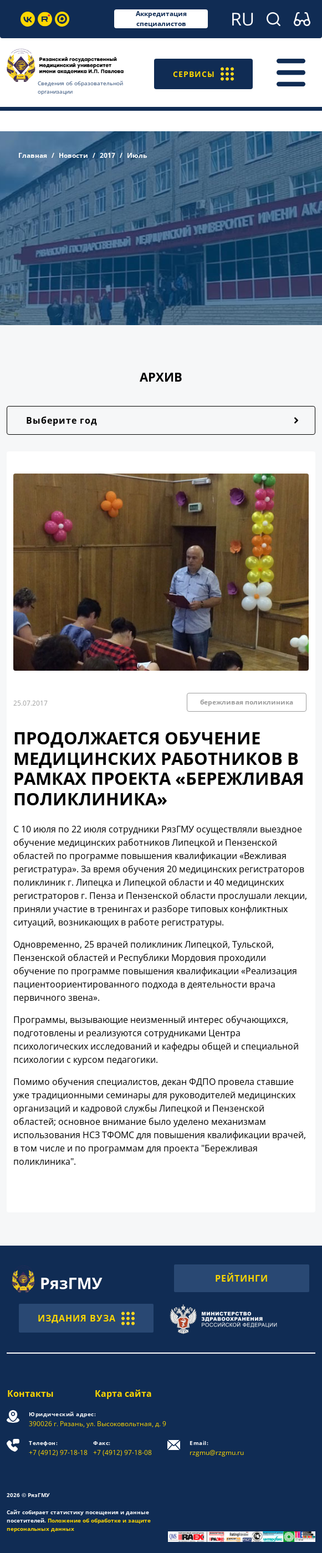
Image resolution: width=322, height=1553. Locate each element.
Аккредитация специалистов (161, 18)
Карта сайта (123, 1393)
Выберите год (62, 420)
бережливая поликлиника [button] (246, 702)
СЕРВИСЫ (201, 72)
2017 (107, 155)
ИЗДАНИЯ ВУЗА (86, 1318)
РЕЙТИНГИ (241, 1278)
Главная (32, 155)
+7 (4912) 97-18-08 (123, 1448)
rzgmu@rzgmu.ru (217, 1448)
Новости (73, 155)
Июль (137, 155)
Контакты (30, 1393)
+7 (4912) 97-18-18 (58, 1448)
